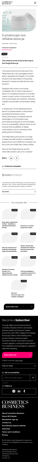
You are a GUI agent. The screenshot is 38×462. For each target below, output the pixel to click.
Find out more (7, 366)
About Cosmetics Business (13, 413)
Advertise (6, 429)
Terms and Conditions (11, 432)
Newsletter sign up (10, 419)
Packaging (4, 53)
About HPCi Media (9, 416)
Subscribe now (12, 307)
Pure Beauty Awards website (14, 426)
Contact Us (6, 423)
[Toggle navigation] (35, 2)
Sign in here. (19, 360)
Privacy (5, 435)
